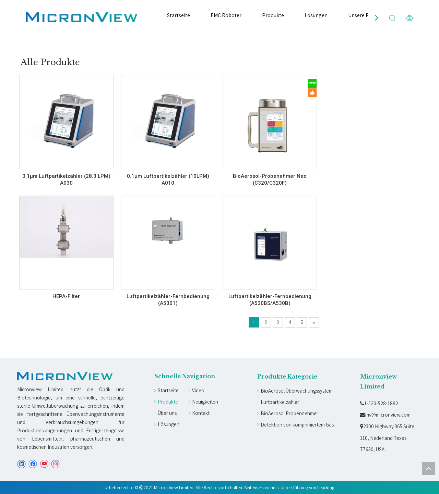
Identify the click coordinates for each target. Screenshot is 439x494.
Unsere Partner (365, 15)
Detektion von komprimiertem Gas (297, 424)
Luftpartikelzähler (280, 402)
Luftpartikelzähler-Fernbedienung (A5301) (168, 299)
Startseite (178, 15)
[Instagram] (55, 464)
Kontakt (201, 413)
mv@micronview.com (385, 414)
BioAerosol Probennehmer (289, 413)
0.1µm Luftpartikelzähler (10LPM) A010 (168, 179)
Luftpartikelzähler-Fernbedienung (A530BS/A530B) (269, 299)
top (428, 468)
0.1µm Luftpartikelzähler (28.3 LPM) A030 (66, 179)
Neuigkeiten (205, 401)
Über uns (167, 413)
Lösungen (316, 15)
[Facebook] (32, 464)
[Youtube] (44, 464)
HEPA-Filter (66, 296)
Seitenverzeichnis (261, 487)
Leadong (325, 487)
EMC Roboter (226, 15)
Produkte (273, 15)
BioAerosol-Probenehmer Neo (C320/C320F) (270, 179)
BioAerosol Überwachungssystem (297, 390)
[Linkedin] (21, 464)
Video (198, 390)
